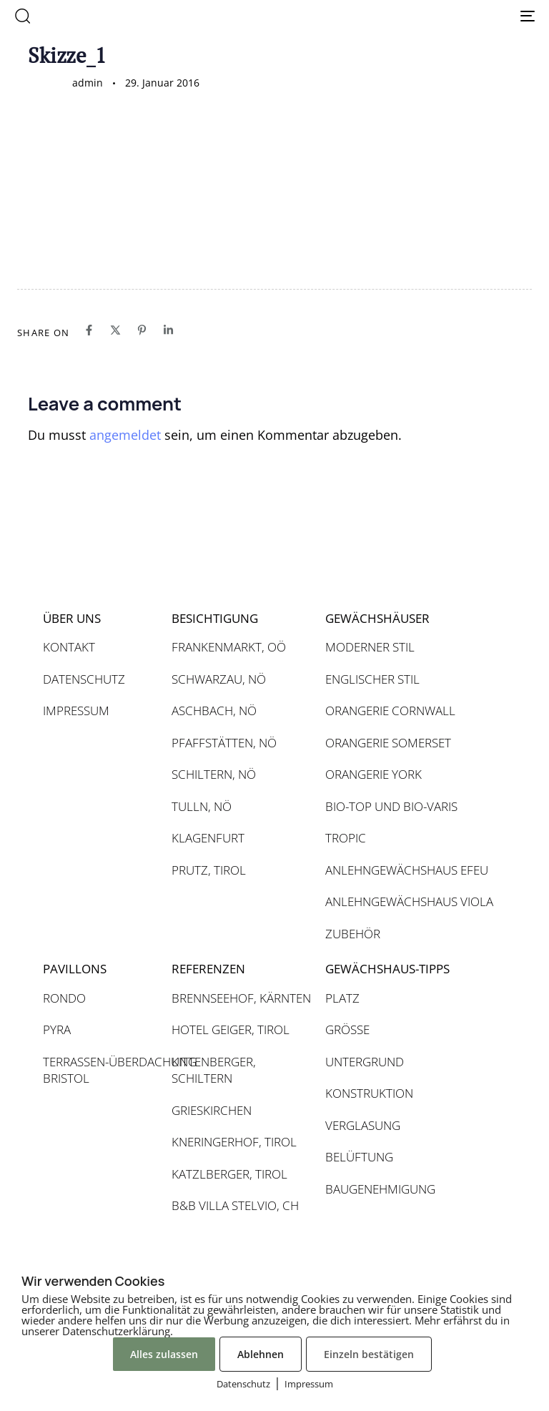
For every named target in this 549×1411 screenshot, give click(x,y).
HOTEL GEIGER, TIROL (231, 1029)
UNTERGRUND (364, 1061)
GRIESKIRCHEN (212, 1110)
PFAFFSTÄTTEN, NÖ (224, 742)
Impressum (309, 1383)
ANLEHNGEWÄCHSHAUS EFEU (406, 870)
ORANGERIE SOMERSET (388, 742)
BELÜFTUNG (359, 1157)
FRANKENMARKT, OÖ (229, 647)
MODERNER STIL (370, 647)
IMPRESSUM (76, 710)
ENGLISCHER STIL (372, 679)
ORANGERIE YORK (373, 774)
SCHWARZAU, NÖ (219, 679)
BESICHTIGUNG (215, 618)
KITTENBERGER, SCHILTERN (214, 1070)
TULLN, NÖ (202, 806)
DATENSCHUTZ (84, 679)
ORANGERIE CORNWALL (390, 710)
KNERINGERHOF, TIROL (234, 1142)
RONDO (64, 998)
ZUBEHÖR (352, 933)
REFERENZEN (208, 968)
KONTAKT (69, 647)
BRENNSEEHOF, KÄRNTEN (241, 998)
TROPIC (345, 838)
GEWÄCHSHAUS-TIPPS (387, 968)
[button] (22, 16)
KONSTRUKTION (369, 1093)
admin (87, 82)
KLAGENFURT (208, 838)
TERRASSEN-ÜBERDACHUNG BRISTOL (100, 1070)
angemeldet (125, 434)
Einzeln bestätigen (369, 1354)
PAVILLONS (75, 968)
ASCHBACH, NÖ (214, 710)
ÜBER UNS (72, 618)
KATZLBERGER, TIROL (229, 1174)
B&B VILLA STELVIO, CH (235, 1205)
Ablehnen (260, 1354)
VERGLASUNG (362, 1125)
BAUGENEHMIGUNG (380, 1189)
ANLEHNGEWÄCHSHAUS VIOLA (409, 901)
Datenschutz (243, 1383)
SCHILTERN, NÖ (214, 774)
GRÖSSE (347, 1029)
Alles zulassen (164, 1354)
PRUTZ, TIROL (209, 870)
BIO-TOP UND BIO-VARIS (391, 806)
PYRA (57, 1029)
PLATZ (342, 998)
